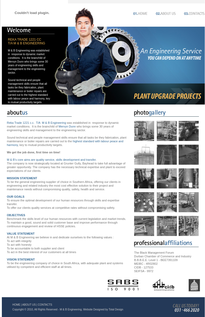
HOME (16, 304)
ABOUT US (29, 304)
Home (139, 13)
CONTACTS (45, 304)
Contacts (193, 13)
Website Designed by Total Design (103, 309)
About (165, 13)
